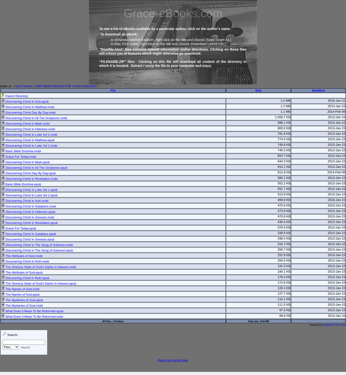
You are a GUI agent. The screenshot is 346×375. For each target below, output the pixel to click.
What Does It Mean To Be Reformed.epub (32, 311)
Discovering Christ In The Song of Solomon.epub (37, 250)
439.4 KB (284, 222)
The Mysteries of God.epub (22, 300)
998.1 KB (284, 122)
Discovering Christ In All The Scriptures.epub (34, 168)
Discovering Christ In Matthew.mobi (27, 107)
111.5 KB (284, 304)
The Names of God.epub (20, 294)
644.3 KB (284, 161)
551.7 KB (284, 189)
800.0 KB (284, 128)
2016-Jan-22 (336, 100)
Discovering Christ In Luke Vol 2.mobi (29, 145)
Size (258, 90)
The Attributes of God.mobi (22, 256)
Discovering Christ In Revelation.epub (29, 223)
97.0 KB (284, 310)
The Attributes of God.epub (22, 272)
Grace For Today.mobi (18, 156)
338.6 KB (284, 233)
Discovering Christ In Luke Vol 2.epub (29, 195)
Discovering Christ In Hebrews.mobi (28, 129)
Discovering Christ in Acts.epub (25, 101)
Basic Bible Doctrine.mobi (21, 151)
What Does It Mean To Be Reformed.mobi (32, 316)
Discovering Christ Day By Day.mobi (28, 112)
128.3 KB (284, 288)
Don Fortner (23, 86)
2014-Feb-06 (336, 111)
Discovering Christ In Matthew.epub (28, 140)
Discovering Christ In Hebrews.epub (28, 212)
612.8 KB (284, 172)
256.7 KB (284, 249)
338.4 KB (284, 238)
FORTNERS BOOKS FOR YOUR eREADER (66, 86)
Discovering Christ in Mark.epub (25, 162)
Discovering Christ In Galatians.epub (28, 234)
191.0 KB (284, 266)
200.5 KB (284, 260)
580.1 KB (284, 178)
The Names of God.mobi (20, 289)
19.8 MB (264, 321)
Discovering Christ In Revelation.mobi (29, 179)
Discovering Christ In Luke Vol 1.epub (29, 190)
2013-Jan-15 (336, 106)
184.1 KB (284, 271)
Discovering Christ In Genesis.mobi (27, 217)
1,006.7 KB (282, 117)
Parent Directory (14, 96)
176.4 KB (284, 277)
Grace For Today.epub (18, 228)
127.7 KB (284, 293)
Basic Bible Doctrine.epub (21, 184)
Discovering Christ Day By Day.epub (28, 173)
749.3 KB (284, 150)
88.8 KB (284, 315)
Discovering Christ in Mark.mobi (25, 123)
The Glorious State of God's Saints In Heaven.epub (38, 283)
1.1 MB (285, 111)
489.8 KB (284, 200)
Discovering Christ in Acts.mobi (25, 201)
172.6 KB (284, 282)
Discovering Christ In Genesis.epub (27, 239)
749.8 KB (284, 144)
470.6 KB (284, 216)
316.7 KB (284, 244)
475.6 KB (284, 205)
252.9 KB (284, 255)
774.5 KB (284, 139)
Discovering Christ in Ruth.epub (25, 278)
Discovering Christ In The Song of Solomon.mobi (37, 245)
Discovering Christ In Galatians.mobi (28, 206)
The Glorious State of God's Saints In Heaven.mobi (38, 267)
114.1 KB (284, 299)
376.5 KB (284, 227)
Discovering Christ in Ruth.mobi (25, 261)
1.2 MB (285, 106)
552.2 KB (284, 183)
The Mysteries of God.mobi (22, 305)
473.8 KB (284, 211)
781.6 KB (284, 133)
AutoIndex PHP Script (334, 325)
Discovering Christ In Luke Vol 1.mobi (29, 134)
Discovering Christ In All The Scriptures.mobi (34, 118)
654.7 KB (284, 156)
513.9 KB (284, 194)
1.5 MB (285, 100)
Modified (318, 90)
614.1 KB (284, 167)
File (113, 90)
